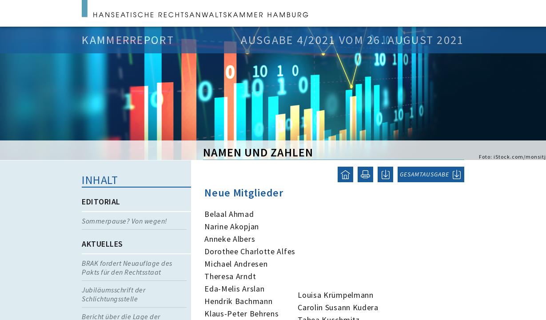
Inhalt (100, 179)
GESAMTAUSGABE (424, 174)
